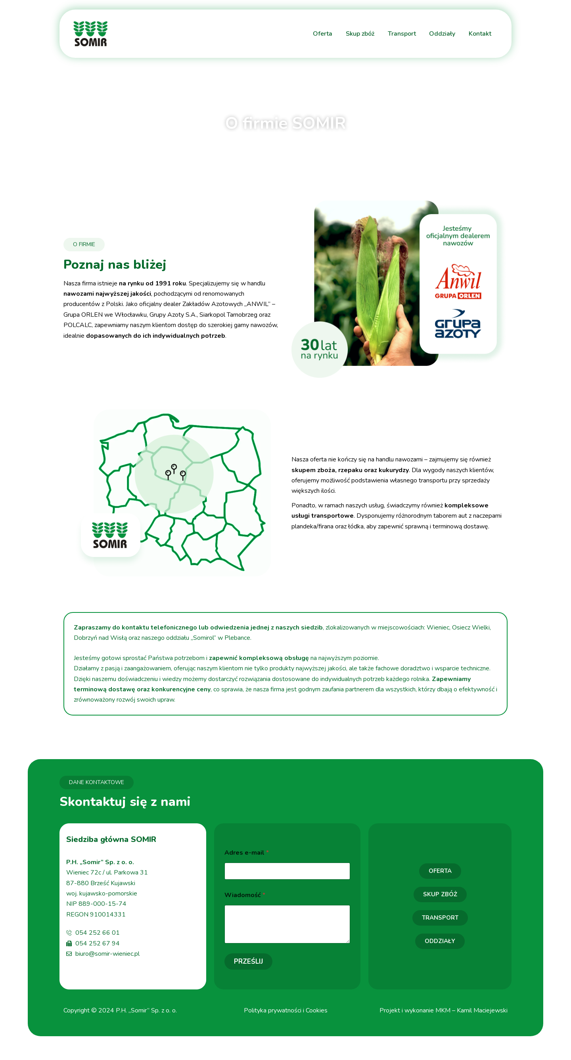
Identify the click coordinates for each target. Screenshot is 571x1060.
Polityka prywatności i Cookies (286, 1010)
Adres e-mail (246, 853)
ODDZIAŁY (440, 941)
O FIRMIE (84, 244)
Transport (401, 33)
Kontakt (480, 33)
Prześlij (248, 961)
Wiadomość (244, 895)
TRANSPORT (440, 918)
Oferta (322, 33)
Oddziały (442, 33)
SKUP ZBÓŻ (440, 894)
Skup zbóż (359, 33)
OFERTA (440, 871)
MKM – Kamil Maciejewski (471, 1010)
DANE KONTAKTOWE (96, 782)
